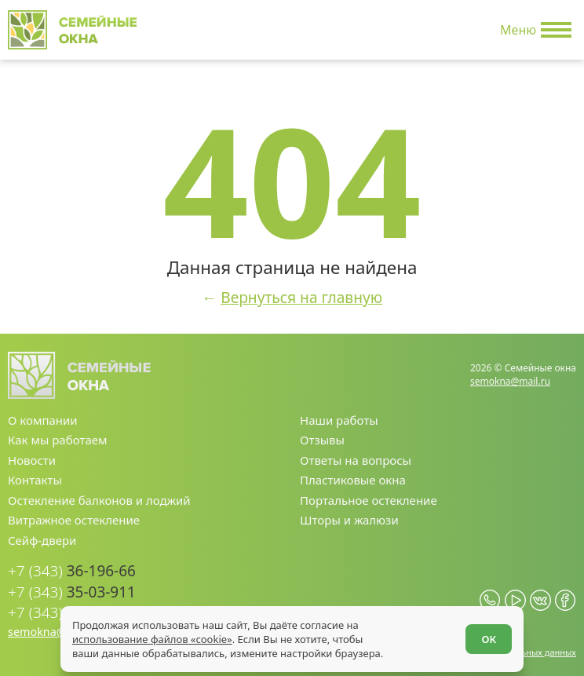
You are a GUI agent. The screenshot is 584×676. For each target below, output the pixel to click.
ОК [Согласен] (488, 639)
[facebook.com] (565, 600)
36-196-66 (72, 571)
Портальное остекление (368, 500)
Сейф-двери (42, 540)
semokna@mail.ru (510, 381)
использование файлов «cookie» (152, 639)
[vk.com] (540, 600)
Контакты (35, 480)
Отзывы (322, 440)
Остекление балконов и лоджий (99, 500)
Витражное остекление (74, 520)
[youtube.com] (515, 600)
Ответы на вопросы (355, 460)
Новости (32, 460)
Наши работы (339, 420)
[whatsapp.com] (490, 600)
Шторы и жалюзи (349, 520)
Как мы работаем (58, 440)
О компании (43, 420)
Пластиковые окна (353, 480)
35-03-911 (72, 592)
